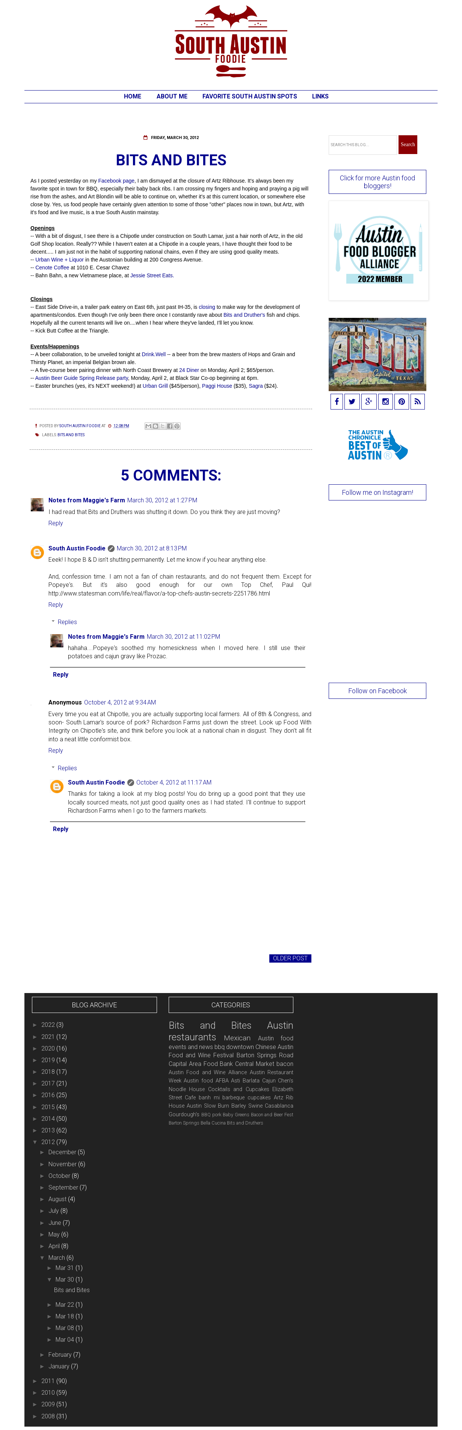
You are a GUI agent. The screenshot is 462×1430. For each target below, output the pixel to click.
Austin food (198, 1081)
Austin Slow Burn (208, 1106)
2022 (48, 1024)
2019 (48, 1060)
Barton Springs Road (265, 1055)
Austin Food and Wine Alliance (208, 1072)
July (54, 1210)
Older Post (290, 958)
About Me (172, 96)
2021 (48, 1036)
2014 (48, 1118)
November (63, 1164)
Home (132, 96)
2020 (48, 1048)
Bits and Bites (71, 435)
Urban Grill (155, 386)
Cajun (269, 1081)
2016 (48, 1095)
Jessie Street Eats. (152, 275)
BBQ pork (211, 1114)
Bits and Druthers (245, 1123)
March (57, 1257)
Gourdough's (184, 1114)
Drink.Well (154, 354)
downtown (240, 1047)
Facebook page (116, 181)
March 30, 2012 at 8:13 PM (152, 548)
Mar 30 (65, 1279)
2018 (48, 1071)
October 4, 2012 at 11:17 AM (173, 782)
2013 (48, 1130)
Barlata (251, 1081)
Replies (67, 622)
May (54, 1234)
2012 (48, 1142)
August (58, 1199)
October (60, 1175)
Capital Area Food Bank (201, 1063)
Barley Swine (247, 1106)
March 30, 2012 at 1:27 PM (162, 500)
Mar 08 (65, 1328)
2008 (48, 1416)
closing (207, 307)
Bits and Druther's (244, 315)
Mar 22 (65, 1304)
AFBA (222, 1081)
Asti (235, 1081)
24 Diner (189, 370)
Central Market (254, 1063)
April (54, 1246)
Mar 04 (65, 1339)
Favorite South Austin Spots (249, 96)
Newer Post (50, 958)
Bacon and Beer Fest (272, 1114)
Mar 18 (65, 1316)
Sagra (256, 386)
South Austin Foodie (77, 548)
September (64, 1187)
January (59, 1366)
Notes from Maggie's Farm (86, 500)
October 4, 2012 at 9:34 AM (120, 702)
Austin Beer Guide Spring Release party (81, 378)
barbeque (233, 1097)
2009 (48, 1404)
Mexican (237, 1038)
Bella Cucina (213, 1123)
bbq (219, 1047)
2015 (48, 1107)
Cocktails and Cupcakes (238, 1089)
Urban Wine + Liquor (59, 260)
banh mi (209, 1097)
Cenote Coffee (52, 268)
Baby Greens (236, 1114)
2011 (48, 1381)
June (55, 1222)
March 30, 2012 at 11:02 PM (183, 636)
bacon (284, 1063)
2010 (48, 1392)
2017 (48, 1083)
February (60, 1354)
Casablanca (279, 1106)
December (63, 1152)
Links (320, 96)
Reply (55, 523)
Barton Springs (184, 1123)
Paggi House (218, 386)
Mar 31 (65, 1267)
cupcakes (259, 1097)
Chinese (265, 1047)
